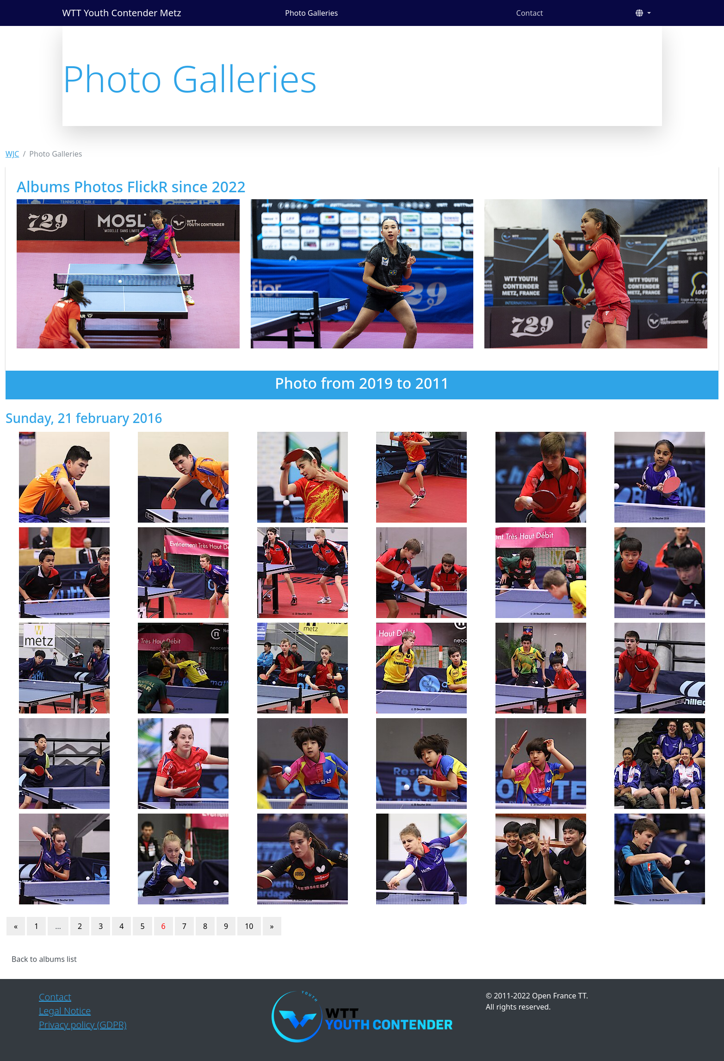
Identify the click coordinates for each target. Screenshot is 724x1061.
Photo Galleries (311, 13)
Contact (529, 13)
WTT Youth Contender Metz (121, 12)
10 (249, 926)
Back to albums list (44, 959)
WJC (12, 154)
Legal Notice (65, 1010)
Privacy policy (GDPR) (82, 1024)
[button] (643, 13)
